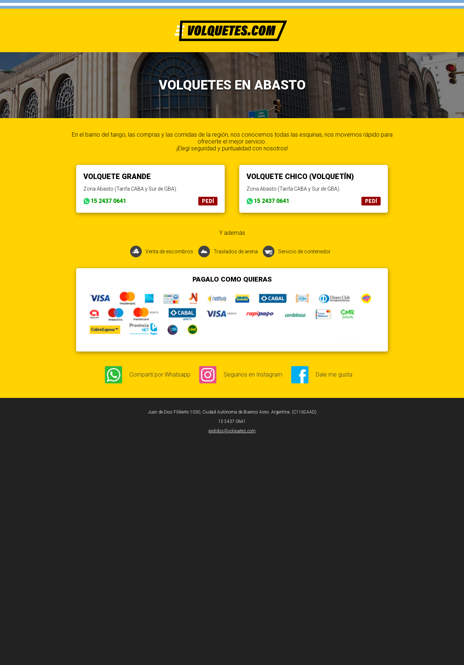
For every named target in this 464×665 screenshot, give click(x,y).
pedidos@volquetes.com (232, 430)
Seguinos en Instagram (253, 374)
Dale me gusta (334, 374)
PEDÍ (208, 201)
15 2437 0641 (108, 201)
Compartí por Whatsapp (159, 374)
